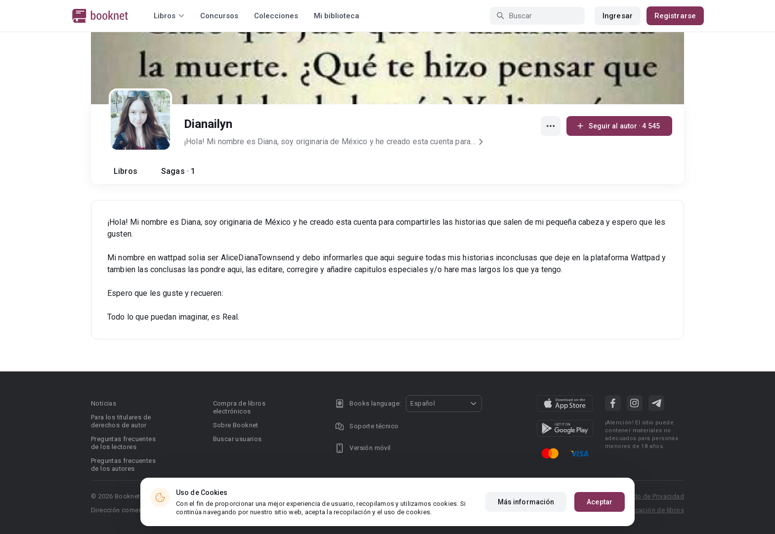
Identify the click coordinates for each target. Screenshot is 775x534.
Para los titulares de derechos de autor (121, 421)
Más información (526, 502)
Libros (125, 171)
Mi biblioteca (336, 15)
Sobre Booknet (235, 425)
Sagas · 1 (178, 171)
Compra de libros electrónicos (239, 407)
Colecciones (276, 15)
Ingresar (618, 15)
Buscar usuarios (237, 439)
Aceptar (599, 502)
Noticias (103, 403)
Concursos (219, 15)
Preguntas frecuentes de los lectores (123, 443)
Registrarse (675, 15)
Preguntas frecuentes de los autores (123, 464)
